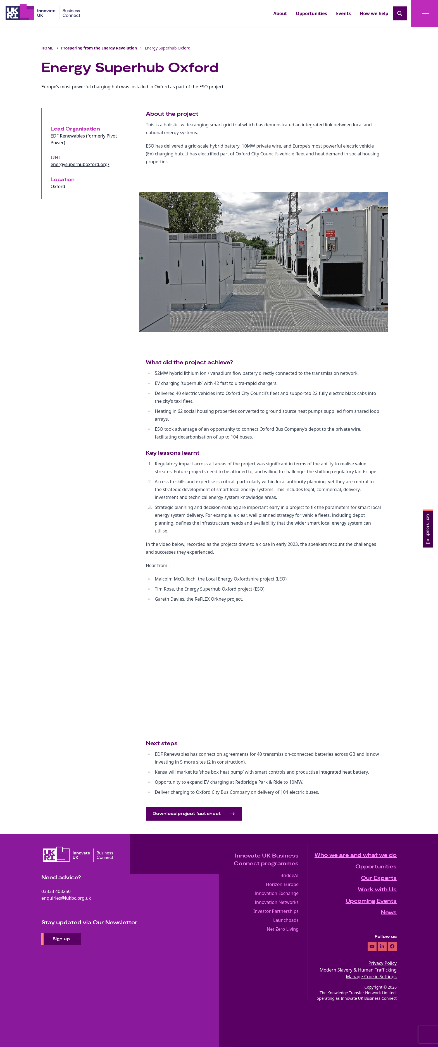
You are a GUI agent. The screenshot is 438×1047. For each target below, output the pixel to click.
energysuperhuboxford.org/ (80, 164)
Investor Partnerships (276, 911)
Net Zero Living (283, 929)
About (280, 13)
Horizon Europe (282, 884)
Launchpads (286, 920)
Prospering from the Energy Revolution (99, 48)
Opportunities (311, 13)
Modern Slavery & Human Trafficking (358, 970)
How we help (374, 13)
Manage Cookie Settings (371, 976)
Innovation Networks (277, 902)
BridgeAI (289, 875)
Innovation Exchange (276, 893)
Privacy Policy (382, 963)
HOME (47, 48)
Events (343, 13)
